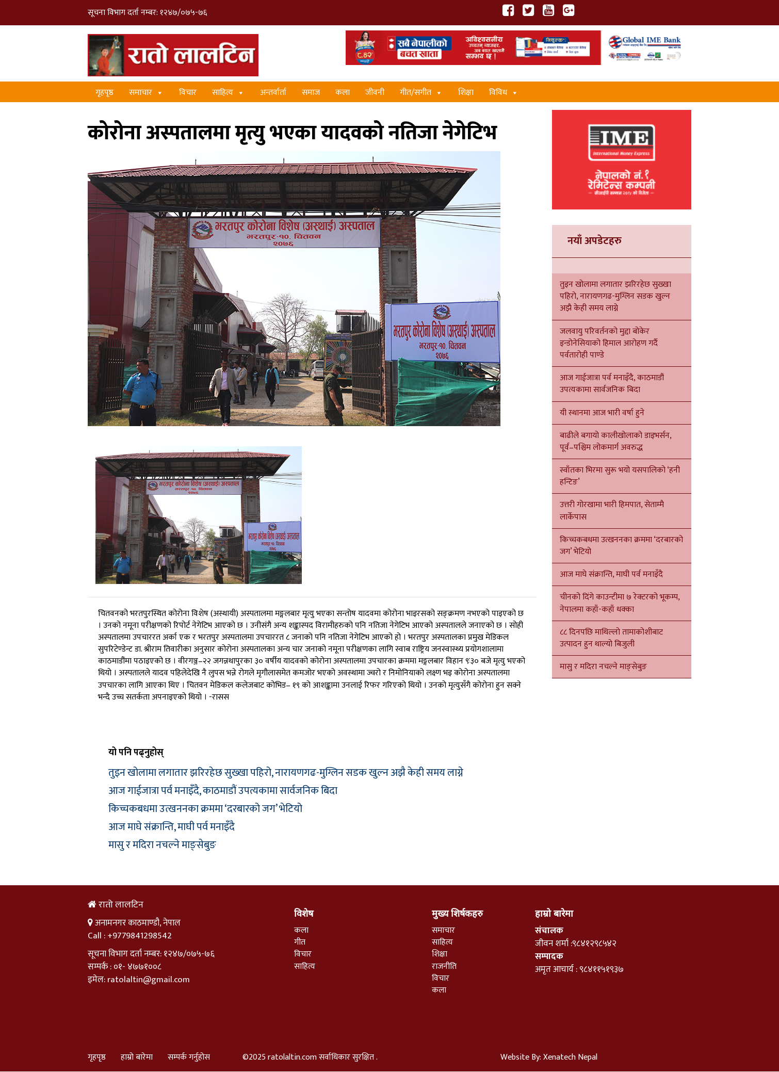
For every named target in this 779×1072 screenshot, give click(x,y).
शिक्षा (466, 93)
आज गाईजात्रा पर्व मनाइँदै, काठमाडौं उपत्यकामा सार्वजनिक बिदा (222, 791)
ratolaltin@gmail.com (148, 979)
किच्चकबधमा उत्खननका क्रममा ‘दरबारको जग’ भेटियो (205, 809)
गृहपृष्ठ (104, 93)
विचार (188, 93)
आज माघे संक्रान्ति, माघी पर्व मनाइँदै (171, 827)
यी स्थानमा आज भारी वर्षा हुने (602, 413)
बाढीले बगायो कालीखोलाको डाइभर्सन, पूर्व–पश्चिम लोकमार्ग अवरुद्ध (615, 441)
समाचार (146, 93)
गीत (299, 942)
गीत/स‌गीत (421, 93)
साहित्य (228, 93)
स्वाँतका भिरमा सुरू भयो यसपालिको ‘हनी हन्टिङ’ (620, 476)
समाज (311, 93)
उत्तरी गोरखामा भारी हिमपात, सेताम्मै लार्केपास (612, 511)
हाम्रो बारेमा (137, 1057)
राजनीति (444, 966)
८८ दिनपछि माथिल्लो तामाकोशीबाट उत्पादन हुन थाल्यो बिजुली (611, 638)
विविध (503, 93)
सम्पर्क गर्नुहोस (189, 1057)
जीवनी (374, 93)
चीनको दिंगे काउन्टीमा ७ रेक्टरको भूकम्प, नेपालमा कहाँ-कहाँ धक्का (619, 603)
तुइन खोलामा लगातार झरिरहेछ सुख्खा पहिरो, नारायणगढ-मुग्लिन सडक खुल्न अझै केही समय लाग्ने (285, 773)
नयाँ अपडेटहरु (594, 241)
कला (342, 93)
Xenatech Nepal (570, 1057)
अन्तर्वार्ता (273, 93)
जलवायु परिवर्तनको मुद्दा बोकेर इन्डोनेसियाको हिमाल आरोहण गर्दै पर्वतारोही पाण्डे (609, 343)
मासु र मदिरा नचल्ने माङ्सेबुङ (162, 845)
